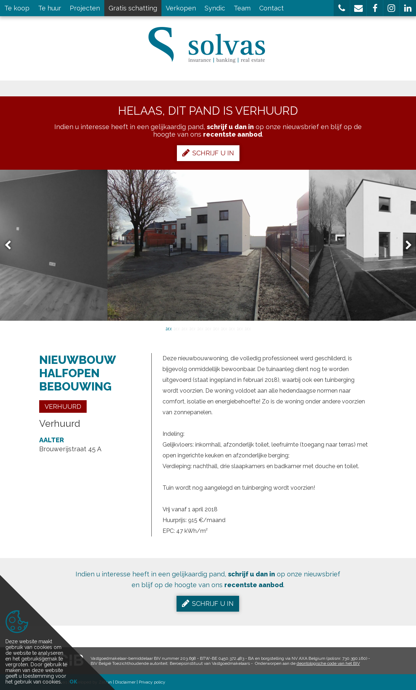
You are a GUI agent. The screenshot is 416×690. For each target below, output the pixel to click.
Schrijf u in (208, 152)
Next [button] (405, 245)
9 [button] (232, 328)
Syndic (215, 8)
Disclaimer (125, 682)
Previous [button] (11, 245)
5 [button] (200, 328)
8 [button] (224, 328)
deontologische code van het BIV (328, 663)
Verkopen (181, 8)
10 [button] (240, 328)
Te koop (16, 8)
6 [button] (208, 328)
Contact (271, 8)
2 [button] (176, 328)
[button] (342, 8)
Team (242, 8)
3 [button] (184, 328)
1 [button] (168, 328)
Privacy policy (152, 682)
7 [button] (216, 328)
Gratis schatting (133, 8)
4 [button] (192, 328)
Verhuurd (63, 406)
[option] (208, 245)
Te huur (49, 8)
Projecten (85, 8)
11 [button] (247, 328)
